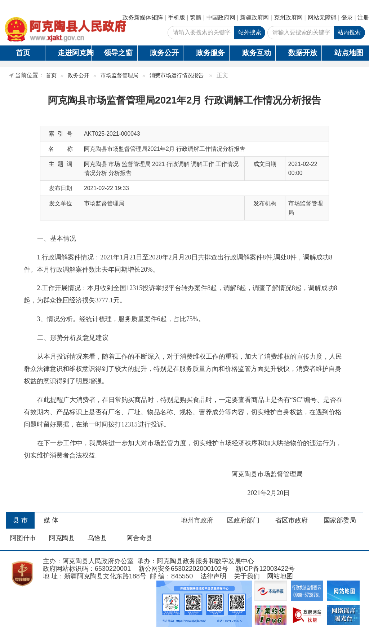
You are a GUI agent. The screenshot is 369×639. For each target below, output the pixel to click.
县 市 (20, 520)
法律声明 (213, 576)
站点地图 (348, 53)
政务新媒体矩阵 (143, 17)
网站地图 (280, 576)
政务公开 (164, 53)
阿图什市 (23, 538)
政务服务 (210, 53)
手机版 (176, 17)
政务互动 (256, 53)
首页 (23, 53)
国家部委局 (340, 520)
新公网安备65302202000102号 (183, 568)
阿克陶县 (62, 538)
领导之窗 (118, 53)
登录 (347, 17)
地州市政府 (197, 520)
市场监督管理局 (119, 75)
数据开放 (302, 53)
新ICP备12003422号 (265, 568)
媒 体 (51, 520)
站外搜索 (249, 32)
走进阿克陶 (74, 53)
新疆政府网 (254, 17)
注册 (363, 17)
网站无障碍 (322, 17)
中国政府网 (220, 17)
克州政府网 (288, 17)
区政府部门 (243, 520)
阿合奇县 (139, 538)
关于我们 (247, 576)
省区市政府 (291, 520)
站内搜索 (349, 32)
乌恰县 (97, 538)
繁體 (195, 17)
